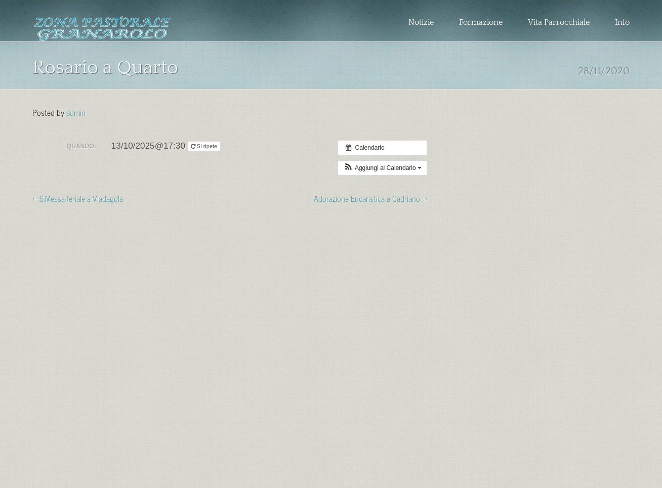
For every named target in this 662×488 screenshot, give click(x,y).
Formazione (481, 22)
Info (622, 22)
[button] (382, 168)
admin (76, 112)
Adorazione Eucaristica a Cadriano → (370, 198)
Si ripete (205, 146)
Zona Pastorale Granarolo (102, 28)
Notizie (421, 22)
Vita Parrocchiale (559, 22)
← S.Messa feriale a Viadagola (77, 198)
